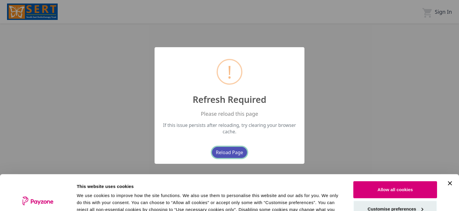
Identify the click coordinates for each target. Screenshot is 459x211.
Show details (90, 199)
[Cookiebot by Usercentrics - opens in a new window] (38, 199)
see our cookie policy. (237, 183)
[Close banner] (450, 150)
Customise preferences (395, 175)
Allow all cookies (395, 156)
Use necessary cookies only (395, 194)
